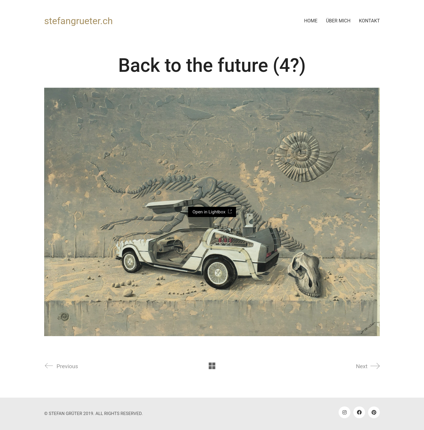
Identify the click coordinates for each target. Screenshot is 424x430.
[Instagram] (344, 412)
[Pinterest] (374, 412)
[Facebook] (359, 412)
